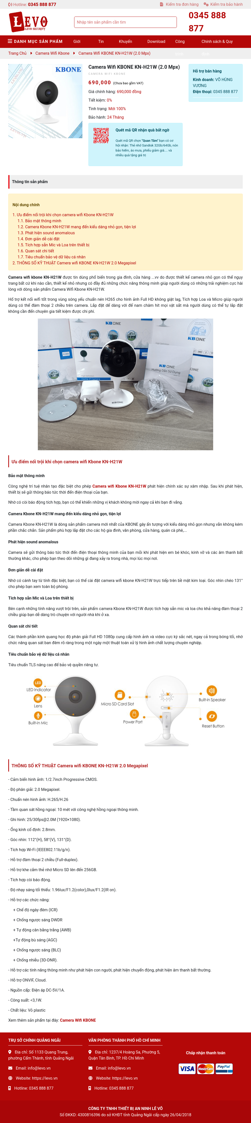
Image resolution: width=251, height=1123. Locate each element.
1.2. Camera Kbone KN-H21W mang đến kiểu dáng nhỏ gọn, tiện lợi (77, 226)
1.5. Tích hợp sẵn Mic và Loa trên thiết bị (53, 245)
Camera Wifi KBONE (78, 1020)
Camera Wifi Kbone (53, 53)
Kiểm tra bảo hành (223, 4)
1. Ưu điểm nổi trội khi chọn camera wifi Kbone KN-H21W (63, 214)
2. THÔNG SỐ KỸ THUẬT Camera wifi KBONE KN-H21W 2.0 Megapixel (75, 263)
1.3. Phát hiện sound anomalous (46, 233)
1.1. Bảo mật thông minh (39, 220)
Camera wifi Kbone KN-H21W (119, 486)
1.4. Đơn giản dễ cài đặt (38, 239)
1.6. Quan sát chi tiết (36, 251)
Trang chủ (17, 53)
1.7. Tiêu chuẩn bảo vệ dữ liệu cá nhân (51, 257)
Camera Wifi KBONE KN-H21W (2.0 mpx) (114, 53)
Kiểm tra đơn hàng (179, 4)
